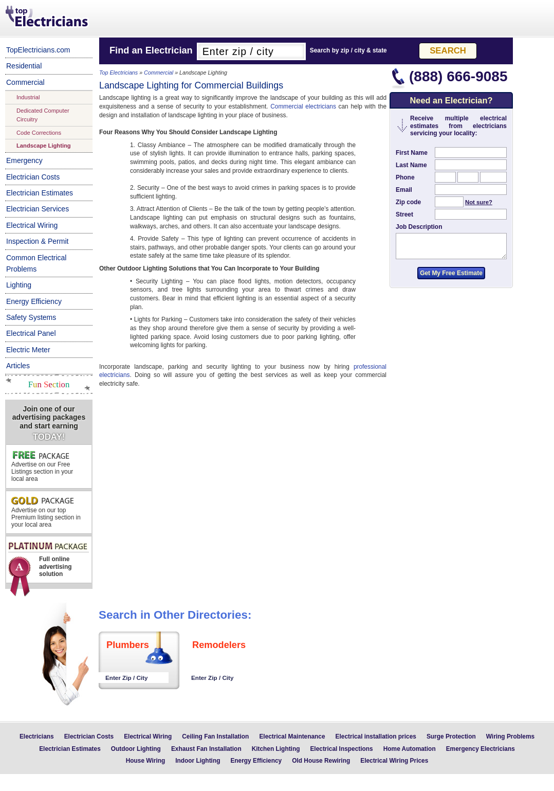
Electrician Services (37, 209)
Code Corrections (38, 133)
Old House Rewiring (321, 760)
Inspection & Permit (37, 241)
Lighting (18, 285)
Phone (405, 177)
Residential (24, 66)
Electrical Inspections (341, 748)
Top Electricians (47, 17)
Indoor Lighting (197, 760)
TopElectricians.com (38, 50)
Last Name (411, 165)
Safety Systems (31, 317)
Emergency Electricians (480, 748)
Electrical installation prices (376, 736)
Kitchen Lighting (276, 748)
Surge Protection (451, 736)
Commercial (25, 82)
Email (404, 189)
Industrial (28, 97)
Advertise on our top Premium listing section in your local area (46, 512)
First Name (412, 152)
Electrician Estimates (39, 193)
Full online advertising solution (48, 562)
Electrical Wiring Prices (394, 760)
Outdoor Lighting (136, 748)
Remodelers (219, 645)
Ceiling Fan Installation (215, 736)
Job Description (419, 226)
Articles (18, 366)
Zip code (408, 202)
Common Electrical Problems (36, 263)
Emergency (24, 160)
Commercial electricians (303, 106)
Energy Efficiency (34, 301)
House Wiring (145, 760)
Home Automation (409, 748)
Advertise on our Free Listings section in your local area (42, 466)
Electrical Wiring (32, 225)
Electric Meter (28, 350)
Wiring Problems (510, 736)
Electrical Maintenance (292, 736)
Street (404, 214)
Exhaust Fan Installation (206, 748)
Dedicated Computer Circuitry (42, 114)
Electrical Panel (31, 333)
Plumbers (127, 645)
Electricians (37, 736)
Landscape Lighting (43, 145)
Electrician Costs (33, 177)
